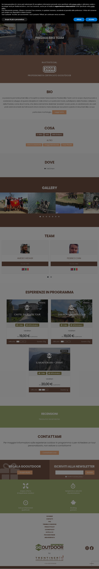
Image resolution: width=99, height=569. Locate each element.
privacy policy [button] (76, 4)
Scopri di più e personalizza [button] (14, 19)
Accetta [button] (91, 19)
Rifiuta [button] (79, 19)
